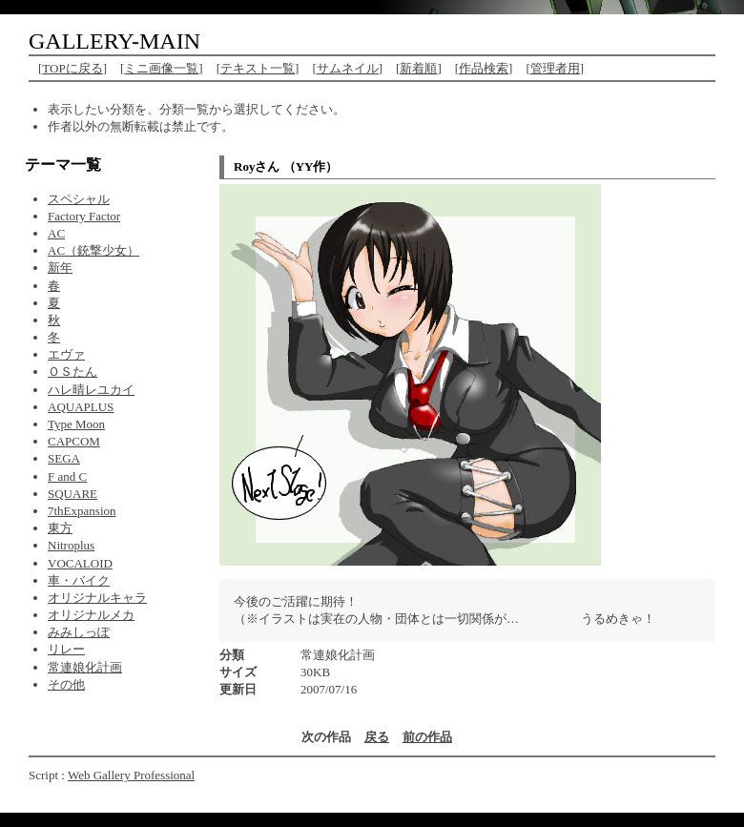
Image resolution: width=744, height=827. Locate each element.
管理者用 (555, 68)
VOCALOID (80, 563)
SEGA (64, 458)
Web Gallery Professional (131, 775)
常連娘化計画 (85, 667)
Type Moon (76, 424)
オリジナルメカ (91, 615)
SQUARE (72, 493)
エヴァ (66, 354)
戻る (376, 737)
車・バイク (79, 580)
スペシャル (79, 199)
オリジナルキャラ (97, 597)
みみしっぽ (79, 632)
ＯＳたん (72, 371)
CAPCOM (74, 441)
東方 (60, 528)
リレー (66, 649)
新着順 (418, 68)
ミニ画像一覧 (161, 68)
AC (56, 233)
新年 (60, 267)
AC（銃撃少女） (93, 250)
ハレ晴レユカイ (91, 389)
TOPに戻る (72, 68)
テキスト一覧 (257, 68)
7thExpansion (82, 511)
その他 (66, 684)
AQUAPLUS (81, 407)
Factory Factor (84, 216)
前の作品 (427, 737)
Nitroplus (71, 545)
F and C (67, 476)
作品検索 (483, 68)
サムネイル (348, 68)
